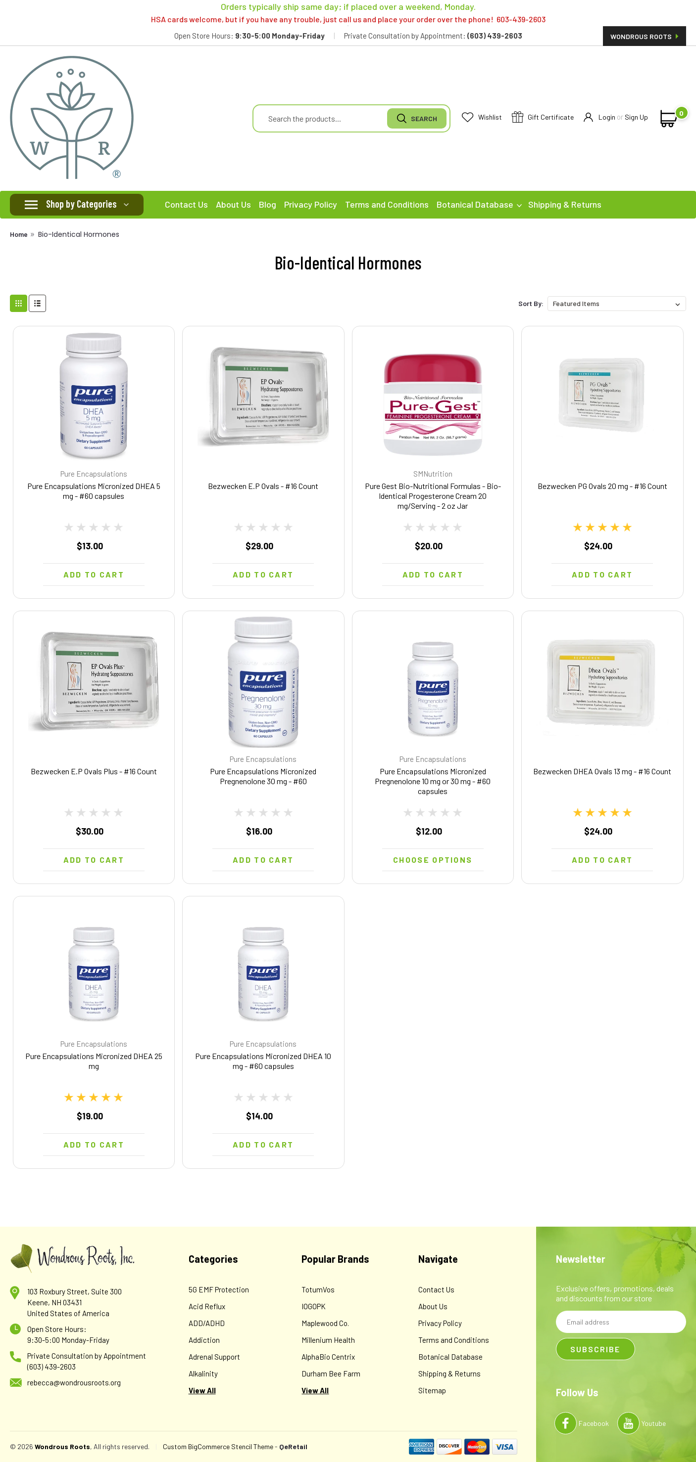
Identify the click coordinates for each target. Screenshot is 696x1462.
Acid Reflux (207, 1306)
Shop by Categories (81, 204)
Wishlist (482, 117)
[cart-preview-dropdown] (667, 119)
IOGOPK (313, 1306)
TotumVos (318, 1289)
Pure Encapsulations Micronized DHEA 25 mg (93, 1060)
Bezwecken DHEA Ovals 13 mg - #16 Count (602, 771)
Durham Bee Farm (330, 1373)
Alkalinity (203, 1373)
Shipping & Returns (564, 204)
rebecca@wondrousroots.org (74, 1382)
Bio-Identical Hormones (78, 234)
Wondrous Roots (644, 36)
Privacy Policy (310, 204)
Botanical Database (479, 204)
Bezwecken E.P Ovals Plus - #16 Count (94, 771)
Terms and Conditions (387, 204)
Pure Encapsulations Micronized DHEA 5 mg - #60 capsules (93, 490)
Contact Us (186, 204)
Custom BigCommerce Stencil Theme (218, 1446)
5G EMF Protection (219, 1289)
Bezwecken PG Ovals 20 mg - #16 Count (602, 485)
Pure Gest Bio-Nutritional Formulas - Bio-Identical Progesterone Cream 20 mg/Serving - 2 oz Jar (433, 495)
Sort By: (531, 303)
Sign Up (636, 117)
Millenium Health (328, 1339)
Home (19, 234)
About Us (233, 204)
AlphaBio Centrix (328, 1356)
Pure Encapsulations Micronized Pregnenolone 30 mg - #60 (263, 776)
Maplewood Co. (325, 1323)
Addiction (204, 1339)
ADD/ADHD (207, 1323)
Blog (267, 204)
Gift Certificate (543, 117)
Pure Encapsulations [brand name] (93, 473)
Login (599, 117)
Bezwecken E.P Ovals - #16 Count (263, 485)
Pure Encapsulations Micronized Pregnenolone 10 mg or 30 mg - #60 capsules (433, 781)
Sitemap (432, 1390)
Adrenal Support (214, 1356)
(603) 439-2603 (51, 1366)
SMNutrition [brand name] (432, 473)
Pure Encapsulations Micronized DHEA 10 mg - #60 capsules (263, 1060)
